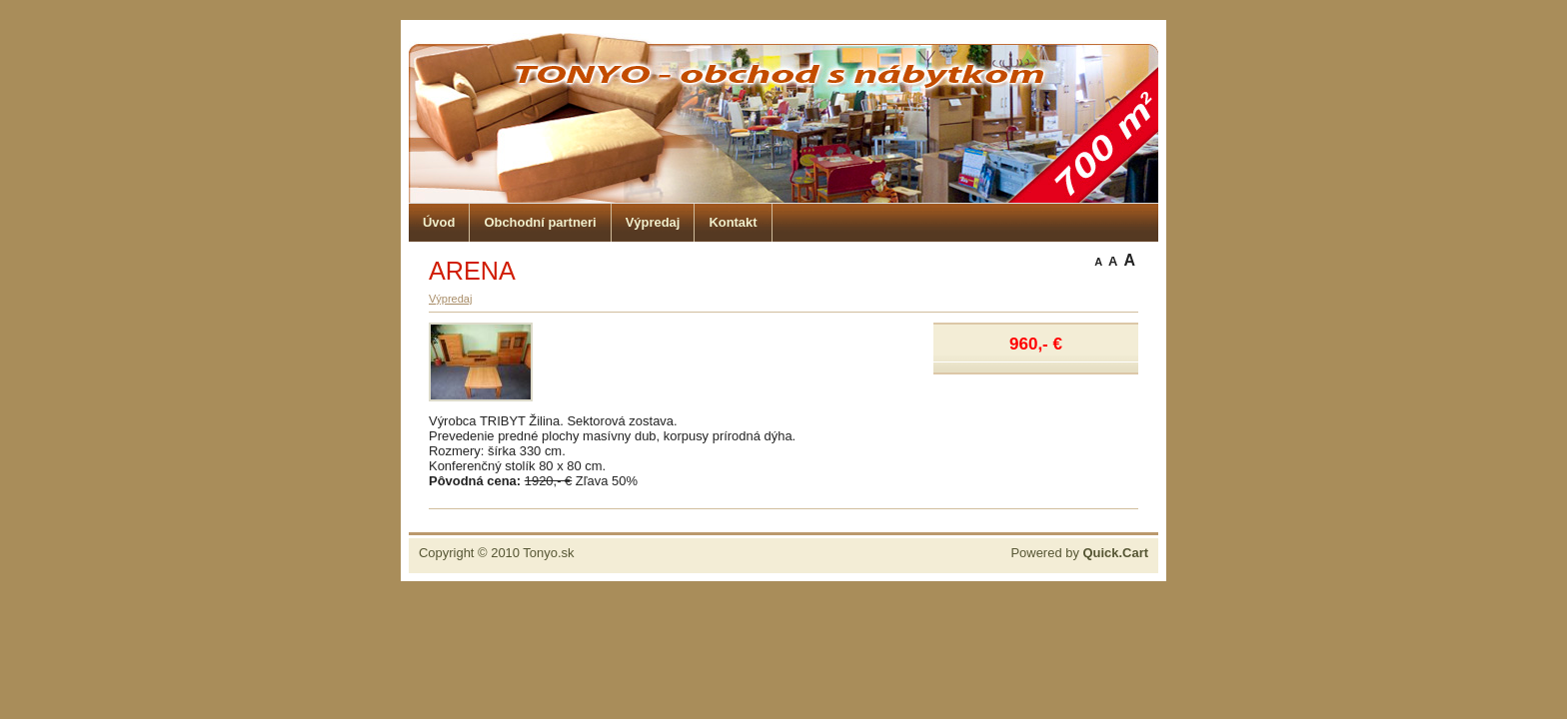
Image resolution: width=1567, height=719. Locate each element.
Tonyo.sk (548, 552)
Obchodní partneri (540, 222)
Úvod (439, 222)
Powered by (1079, 552)
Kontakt (733, 222)
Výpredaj (653, 222)
